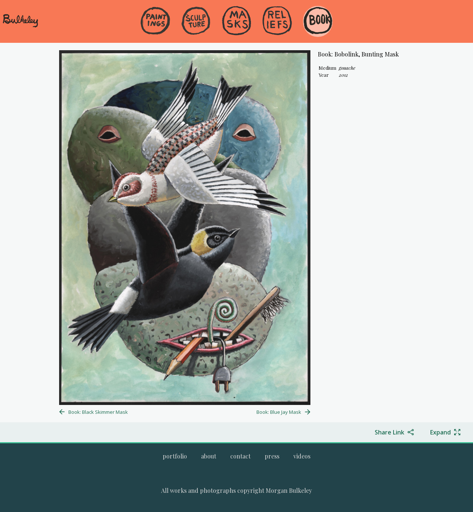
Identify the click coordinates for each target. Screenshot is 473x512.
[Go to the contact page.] (240, 456)
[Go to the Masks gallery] (236, 21)
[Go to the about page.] (208, 456)
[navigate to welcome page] (20, 26)
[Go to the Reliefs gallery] (277, 21)
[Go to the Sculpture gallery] (196, 21)
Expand (440, 432)
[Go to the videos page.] (301, 456)
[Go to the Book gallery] (318, 21)
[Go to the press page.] (272, 456)
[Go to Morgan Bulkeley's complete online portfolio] (175, 456)
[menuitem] (155, 33)
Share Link (389, 432)
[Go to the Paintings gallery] (155, 21)
